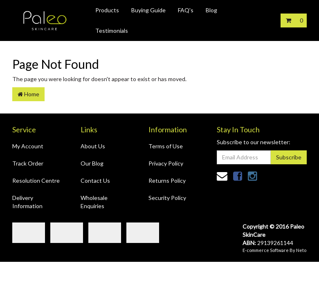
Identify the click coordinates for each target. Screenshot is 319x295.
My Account (27, 146)
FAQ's (185, 10)
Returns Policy (167, 180)
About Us (93, 146)
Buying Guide (148, 10)
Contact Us (95, 180)
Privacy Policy (165, 163)
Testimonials (111, 30)
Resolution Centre (36, 180)
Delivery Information (27, 201)
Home (28, 94)
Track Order (27, 163)
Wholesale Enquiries (94, 201)
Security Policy (167, 197)
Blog (211, 10)
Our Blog (92, 163)
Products (107, 10)
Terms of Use (165, 146)
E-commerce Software (266, 250)
